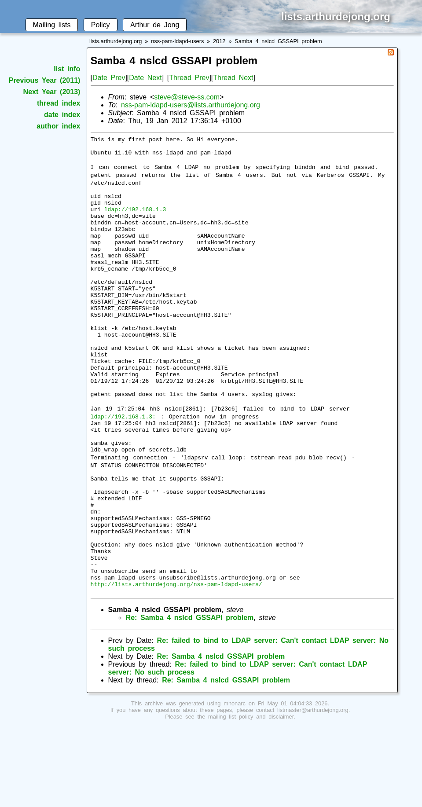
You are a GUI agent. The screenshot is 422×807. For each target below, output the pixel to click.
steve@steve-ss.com (187, 97)
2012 (219, 41)
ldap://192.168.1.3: (123, 465)
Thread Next (233, 77)
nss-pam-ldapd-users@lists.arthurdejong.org (190, 105)
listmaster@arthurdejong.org (313, 790)
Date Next (145, 77)
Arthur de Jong (154, 25)
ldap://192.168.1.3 (135, 220)
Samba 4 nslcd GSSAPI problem (278, 41)
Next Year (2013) (52, 91)
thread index (58, 103)
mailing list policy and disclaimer (251, 797)
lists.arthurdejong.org (115, 41)
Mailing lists (52, 25)
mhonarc (235, 784)
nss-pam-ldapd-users (177, 41)
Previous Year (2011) (45, 80)
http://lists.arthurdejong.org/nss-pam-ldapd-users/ (176, 663)
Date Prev (108, 77)
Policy (100, 25)
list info (67, 69)
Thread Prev (189, 77)
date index (62, 114)
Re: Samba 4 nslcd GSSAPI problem (190, 698)
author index (58, 126)
